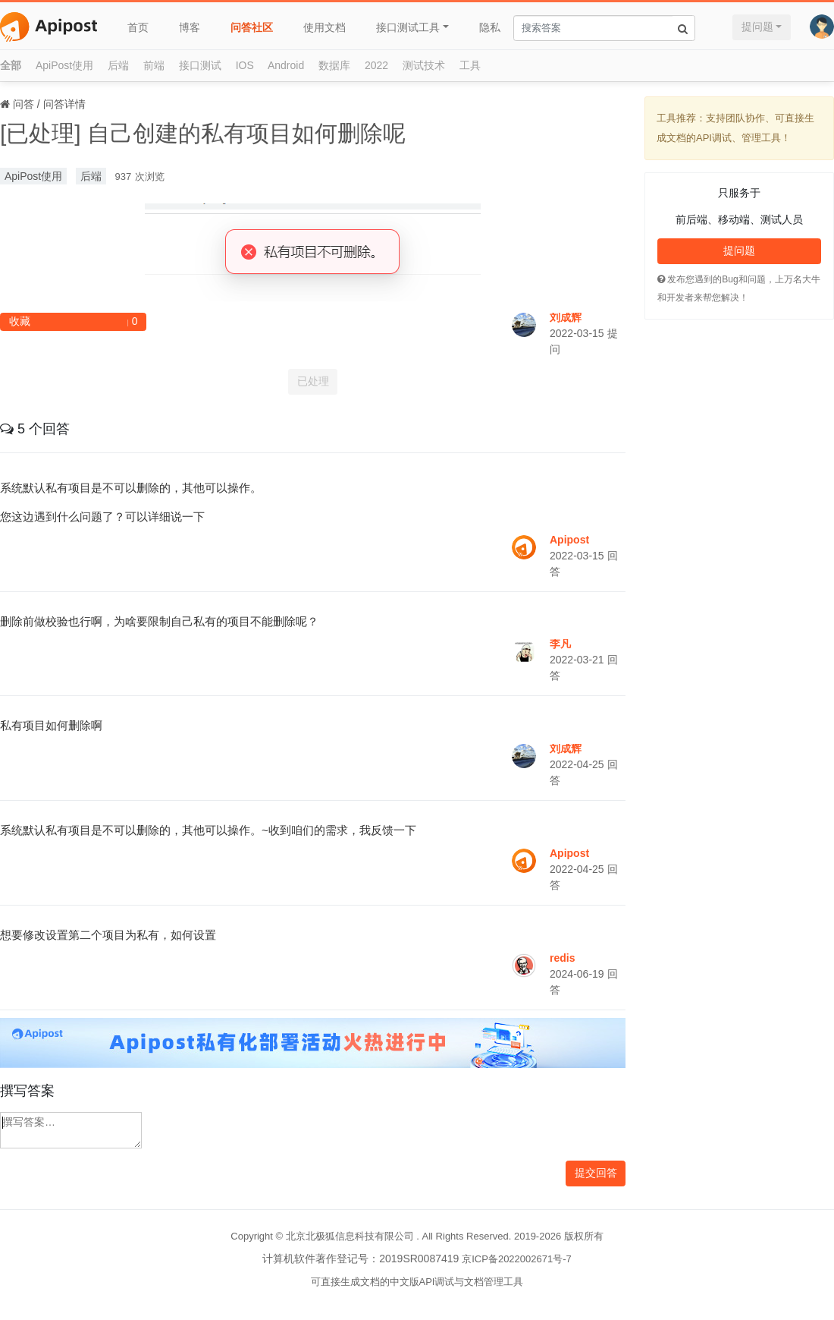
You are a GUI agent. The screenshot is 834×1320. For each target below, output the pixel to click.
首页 (138, 27)
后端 (118, 65)
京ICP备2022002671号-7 (517, 1259)
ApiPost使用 (64, 65)
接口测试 (200, 65)
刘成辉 (566, 317)
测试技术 (424, 65)
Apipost (569, 540)
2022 (376, 65)
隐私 (489, 27)
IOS (245, 65)
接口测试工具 (408, 27)
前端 (154, 65)
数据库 (334, 65)
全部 (10, 65)
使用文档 (324, 27)
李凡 (560, 644)
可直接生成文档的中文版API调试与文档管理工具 (417, 1281)
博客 (189, 27)
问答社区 (251, 27)
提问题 (757, 26)
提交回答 (596, 1173)
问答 (23, 104)
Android (286, 65)
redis (562, 958)
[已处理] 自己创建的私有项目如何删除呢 (203, 133)
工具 (470, 65)
